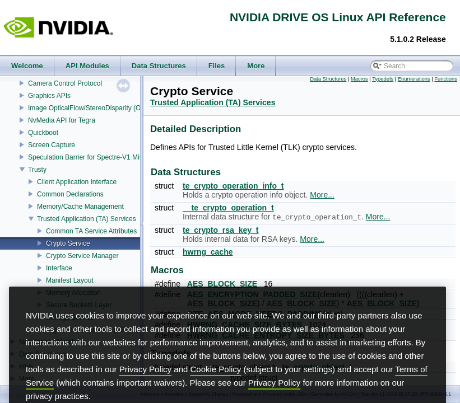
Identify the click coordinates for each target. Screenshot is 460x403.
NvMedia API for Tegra (61, 120)
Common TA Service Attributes (91, 231)
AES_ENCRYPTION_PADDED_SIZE (252, 294)
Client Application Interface (77, 182)
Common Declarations (70, 194)
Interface (59, 268)
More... (322, 194)
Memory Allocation (73, 293)
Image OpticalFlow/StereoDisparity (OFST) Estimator (107, 108)
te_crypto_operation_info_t (233, 185)
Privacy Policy (145, 389)
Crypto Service (68, 243)
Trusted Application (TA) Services (86, 219)
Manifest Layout (70, 280)
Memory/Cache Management (80, 206)
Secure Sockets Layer (78, 305)
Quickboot (43, 133)
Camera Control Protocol (65, 83)
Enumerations (414, 79)
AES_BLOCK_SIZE (222, 283)
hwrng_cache (208, 251)
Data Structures (328, 79)
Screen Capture (51, 145)
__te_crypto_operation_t (228, 207)
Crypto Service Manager (82, 256)
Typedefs (382, 79)
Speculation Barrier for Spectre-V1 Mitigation (94, 157)
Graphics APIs (49, 96)
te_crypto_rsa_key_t (220, 230)
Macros (359, 79)
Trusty (37, 170)
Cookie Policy (215, 389)
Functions (445, 79)
